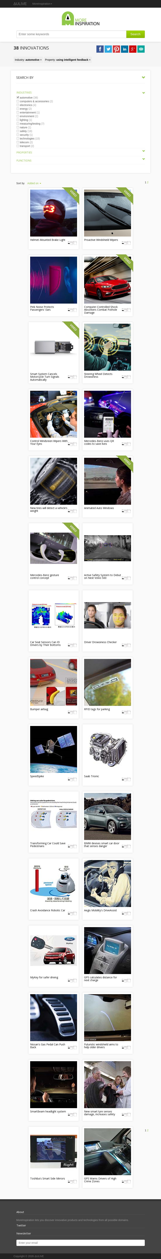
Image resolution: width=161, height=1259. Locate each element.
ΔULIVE (20, 4)
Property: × (68, 59)
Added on (34, 183)
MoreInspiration (42, 3)
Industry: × (28, 59)
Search (135, 34)
